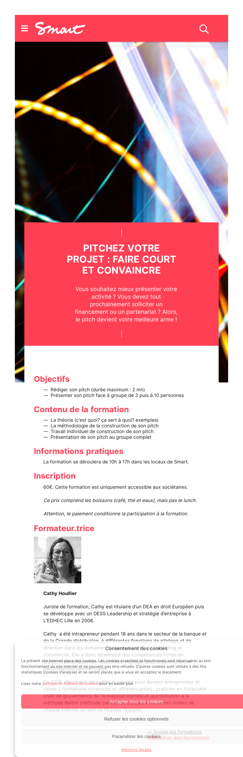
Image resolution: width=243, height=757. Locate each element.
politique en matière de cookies (70, 683)
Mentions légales (136, 749)
